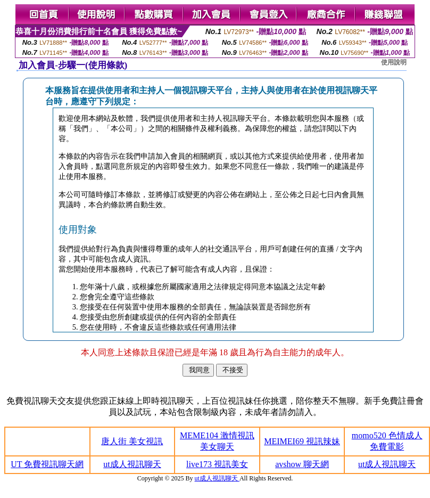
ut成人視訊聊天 (132, 464)
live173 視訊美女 (217, 464)
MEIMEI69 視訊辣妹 (302, 441)
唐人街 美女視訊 (132, 441)
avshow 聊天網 (302, 464)
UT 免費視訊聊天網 (47, 464)
